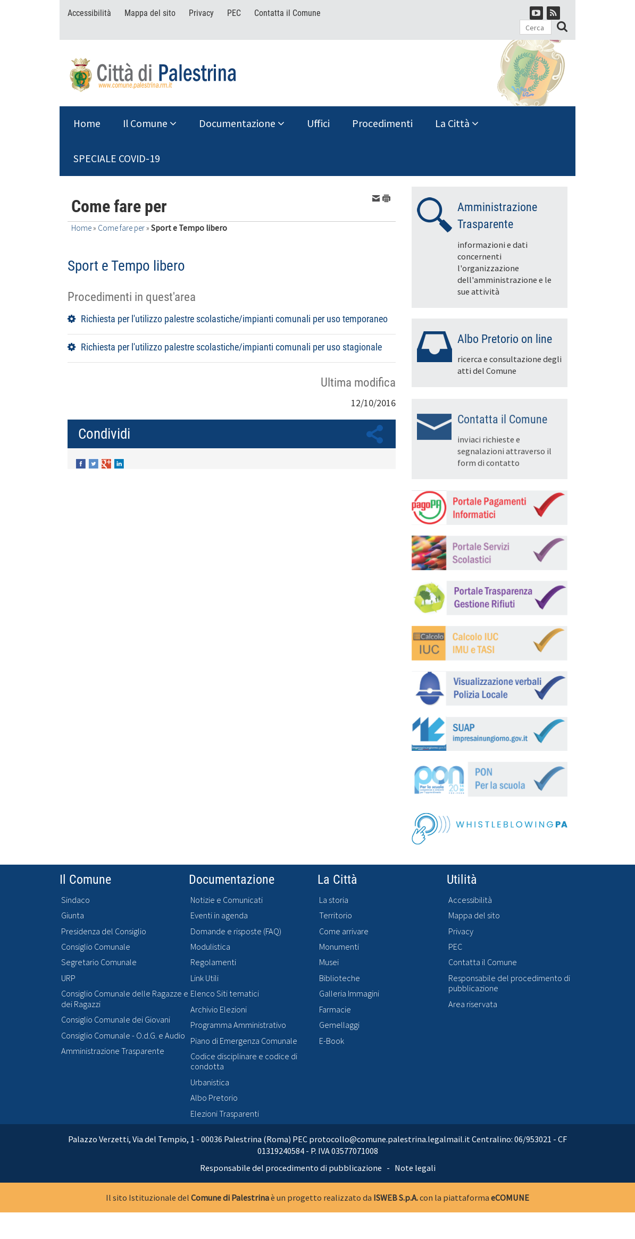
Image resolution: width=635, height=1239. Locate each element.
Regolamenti (213, 962)
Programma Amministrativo (238, 1025)
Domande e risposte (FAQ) (235, 931)
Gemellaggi (339, 1025)
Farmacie (335, 1009)
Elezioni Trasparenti (224, 1114)
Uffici (318, 123)
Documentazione (242, 123)
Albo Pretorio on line (504, 339)
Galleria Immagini (349, 994)
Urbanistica (209, 1082)
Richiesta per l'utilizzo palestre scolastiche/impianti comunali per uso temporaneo (234, 318)
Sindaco (75, 900)
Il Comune (150, 123)
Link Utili (204, 978)
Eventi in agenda (219, 915)
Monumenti (339, 947)
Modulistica (210, 947)
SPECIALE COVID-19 (116, 158)
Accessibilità (89, 13)
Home (87, 123)
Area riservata (472, 1004)
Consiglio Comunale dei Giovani (115, 1020)
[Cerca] (536, 27)
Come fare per (121, 228)
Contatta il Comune (287, 13)
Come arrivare (344, 931)
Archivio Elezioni (218, 1009)
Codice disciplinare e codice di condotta (243, 1061)
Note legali (415, 1167)
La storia (333, 900)
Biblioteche (339, 978)
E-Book (331, 1041)
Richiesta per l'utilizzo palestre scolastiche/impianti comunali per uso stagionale (231, 347)
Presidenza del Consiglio (103, 931)
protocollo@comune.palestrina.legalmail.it (389, 1139)
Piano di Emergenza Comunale (243, 1041)
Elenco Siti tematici (224, 994)
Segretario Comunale (99, 962)
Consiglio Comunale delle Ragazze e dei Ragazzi (124, 999)
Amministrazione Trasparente (112, 1051)
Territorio (335, 915)
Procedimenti (382, 123)
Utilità (462, 879)
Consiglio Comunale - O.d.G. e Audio (123, 1036)
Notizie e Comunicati (226, 900)
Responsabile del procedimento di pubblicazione (509, 983)
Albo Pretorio (214, 1098)
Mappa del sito (150, 13)
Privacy (201, 13)
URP (68, 978)
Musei (329, 962)
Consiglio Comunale (95, 947)
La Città (457, 123)
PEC (234, 13)
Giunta (72, 915)
